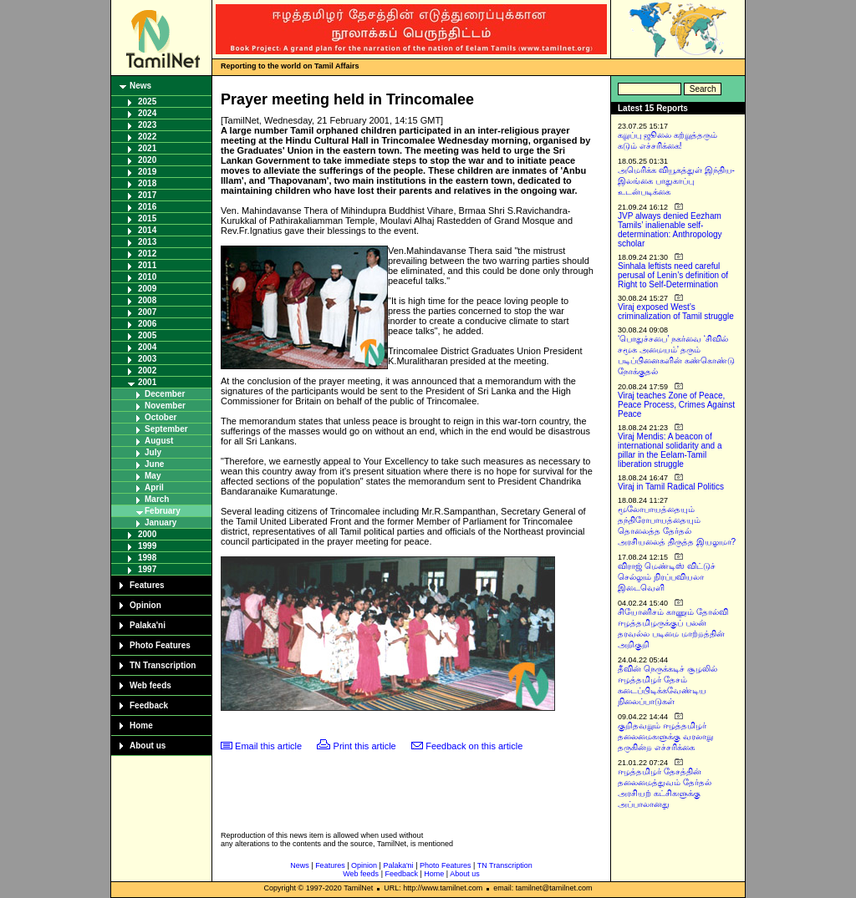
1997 (147, 569)
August (159, 440)
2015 (147, 218)
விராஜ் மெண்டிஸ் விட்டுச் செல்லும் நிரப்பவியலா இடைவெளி (667, 576)
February (163, 510)
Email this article (268, 746)
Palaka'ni (148, 625)
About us (148, 745)
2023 (147, 124)
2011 (147, 265)
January (160, 522)
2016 (147, 206)
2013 (147, 241)
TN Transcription (163, 665)
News (140, 85)
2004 (147, 347)
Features (147, 585)
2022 (147, 136)
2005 (147, 335)
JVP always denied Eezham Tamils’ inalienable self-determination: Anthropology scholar (670, 229)
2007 (147, 312)
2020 (147, 160)
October (160, 417)
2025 (147, 101)
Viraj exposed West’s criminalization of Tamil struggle (676, 311)
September (166, 429)
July (153, 452)
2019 (147, 171)
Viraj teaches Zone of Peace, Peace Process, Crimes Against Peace (676, 405)
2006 (147, 323)
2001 (147, 382)
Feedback (149, 705)
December (165, 393)
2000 (147, 534)
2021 (147, 148)
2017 (147, 195)
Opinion (145, 605)
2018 (147, 183)
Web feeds (150, 685)
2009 (147, 288)
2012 (147, 253)
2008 (147, 300)
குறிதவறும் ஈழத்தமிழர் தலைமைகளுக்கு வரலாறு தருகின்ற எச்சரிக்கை (665, 736)
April (154, 487)
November (165, 405)
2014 (147, 230)
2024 (147, 113)
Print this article (365, 746)
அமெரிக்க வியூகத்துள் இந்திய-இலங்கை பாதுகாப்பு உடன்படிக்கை (676, 180)
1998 (147, 557)
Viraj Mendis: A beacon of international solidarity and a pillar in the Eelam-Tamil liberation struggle (670, 450)
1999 (147, 545)
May (152, 475)
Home (141, 725)
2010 (147, 277)
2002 (147, 370)
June (154, 464)
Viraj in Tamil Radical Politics (671, 486)
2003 (147, 358)
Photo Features (160, 645)
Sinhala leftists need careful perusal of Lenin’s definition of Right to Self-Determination (673, 275)
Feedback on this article (473, 746)
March (157, 499)
